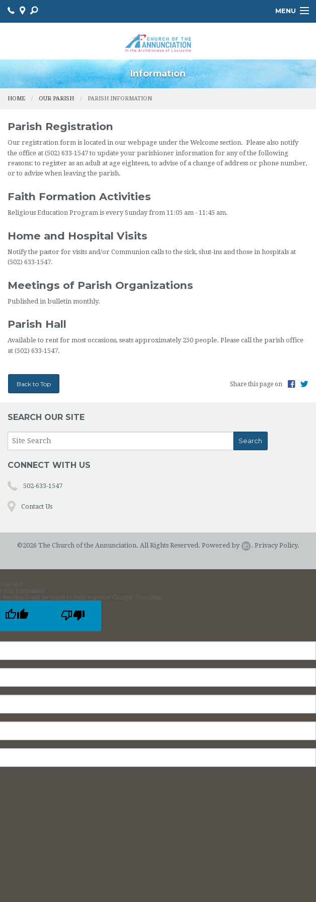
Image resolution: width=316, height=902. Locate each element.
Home (16, 98)
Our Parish (56, 98)
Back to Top (34, 384)
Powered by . (227, 545)
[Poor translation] (73, 615)
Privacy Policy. (277, 545)
